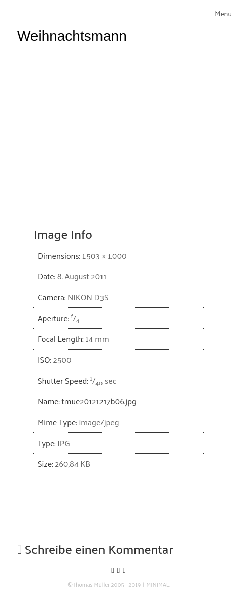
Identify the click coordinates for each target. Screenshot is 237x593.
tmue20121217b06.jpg (99, 401)
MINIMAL (158, 584)
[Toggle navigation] (223, 13)
